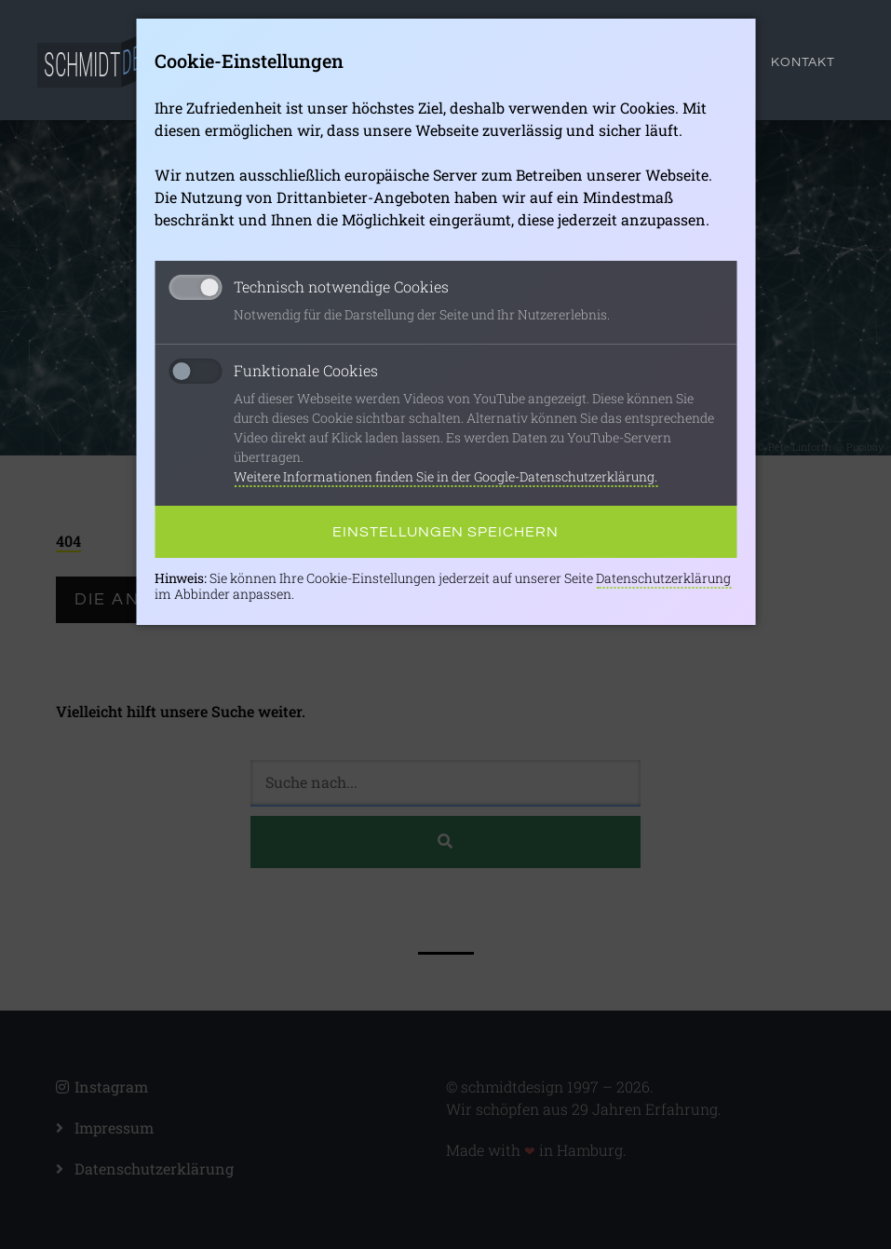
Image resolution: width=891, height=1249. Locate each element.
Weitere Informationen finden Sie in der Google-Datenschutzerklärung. (445, 476)
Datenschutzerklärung (663, 578)
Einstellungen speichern (445, 531)
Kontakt (803, 62)
